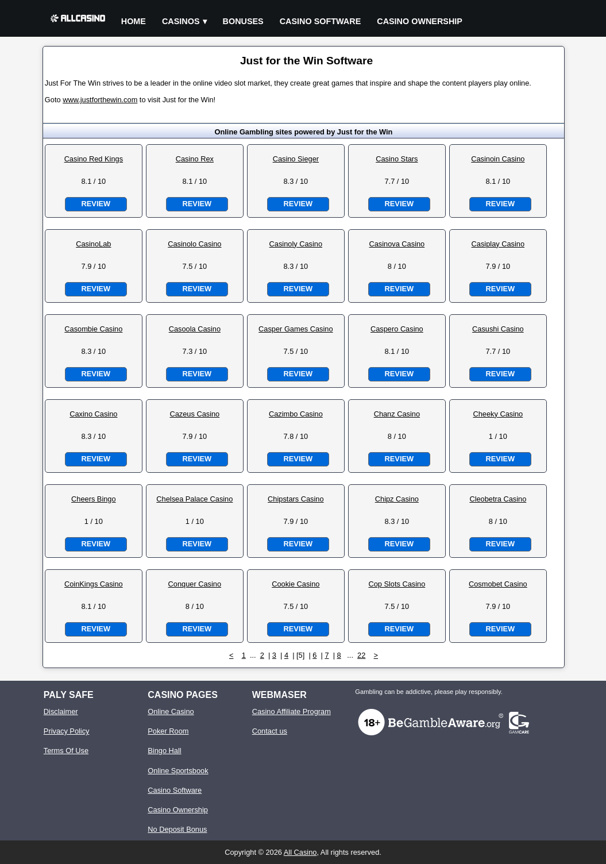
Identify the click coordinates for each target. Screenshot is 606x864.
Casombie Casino (93, 329)
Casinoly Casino (295, 244)
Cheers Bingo (93, 499)
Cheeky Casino (498, 414)
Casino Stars (397, 159)
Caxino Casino (93, 414)
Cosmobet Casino (498, 584)
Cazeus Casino (194, 414)
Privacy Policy (67, 731)
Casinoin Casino (497, 159)
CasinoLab (93, 244)
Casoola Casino (195, 329)
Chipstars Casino (295, 499)
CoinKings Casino (93, 584)
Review (96, 203)
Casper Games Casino (295, 329)
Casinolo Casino (194, 244)
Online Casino (171, 711)
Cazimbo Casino (296, 414)
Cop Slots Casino (396, 584)
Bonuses (243, 21)
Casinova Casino (396, 244)
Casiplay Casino (498, 244)
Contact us (269, 731)
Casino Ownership (419, 21)
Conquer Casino (194, 584)
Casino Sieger (296, 159)
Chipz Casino (397, 499)
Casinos (181, 21)
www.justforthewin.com (100, 99)
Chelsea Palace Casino (194, 499)
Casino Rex (195, 159)
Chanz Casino (397, 414)
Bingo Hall (164, 750)
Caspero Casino (396, 329)
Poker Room (168, 731)
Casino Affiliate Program (291, 711)
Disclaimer (61, 711)
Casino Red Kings (93, 159)
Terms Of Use (66, 750)
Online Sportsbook (178, 770)
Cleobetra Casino (497, 499)
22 (361, 655)
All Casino (300, 852)
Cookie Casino (295, 584)
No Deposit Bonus (177, 829)
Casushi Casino (498, 329)
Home (133, 21)
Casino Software (320, 21)
